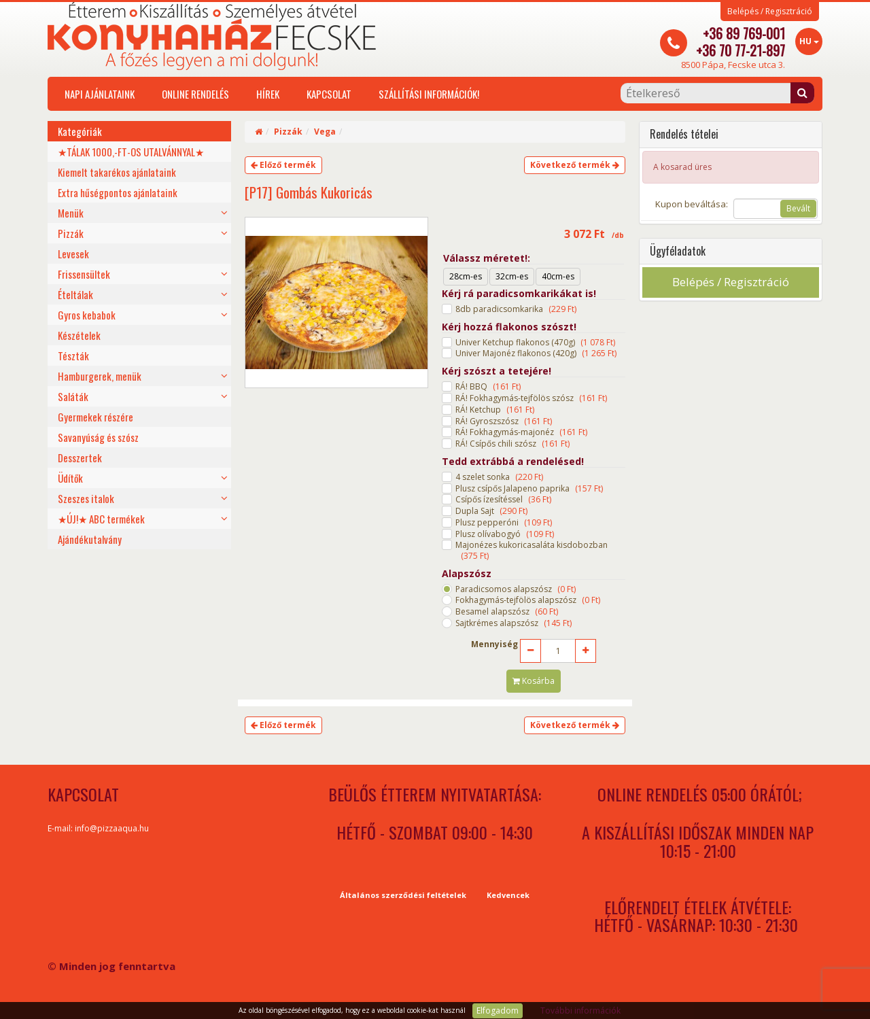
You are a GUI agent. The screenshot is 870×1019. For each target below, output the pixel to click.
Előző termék (283, 165)
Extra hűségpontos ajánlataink (117, 192)
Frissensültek (84, 273)
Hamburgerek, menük (99, 375)
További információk (580, 1010)
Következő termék (574, 165)
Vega (325, 131)
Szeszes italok (86, 498)
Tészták (73, 355)
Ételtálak (75, 294)
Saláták (73, 396)
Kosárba (533, 681)
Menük (71, 212)
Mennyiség (494, 644)
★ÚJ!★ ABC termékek (101, 518)
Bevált (798, 208)
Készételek (79, 335)
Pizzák (71, 233)
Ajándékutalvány (90, 539)
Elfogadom (497, 1010)
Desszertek (80, 457)
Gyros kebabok (87, 314)
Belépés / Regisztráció (769, 11)
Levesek (73, 253)
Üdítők (70, 477)
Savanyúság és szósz (98, 437)
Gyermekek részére (95, 416)
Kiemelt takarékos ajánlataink (117, 172)
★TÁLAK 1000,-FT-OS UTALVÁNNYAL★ (131, 151)
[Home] (258, 131)
